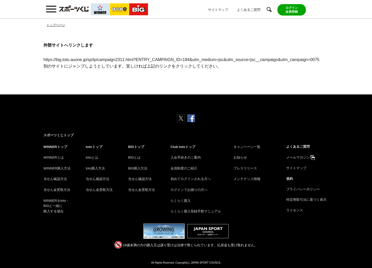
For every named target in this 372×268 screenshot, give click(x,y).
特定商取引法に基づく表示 (306, 200)
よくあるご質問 (248, 10)
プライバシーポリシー (303, 189)
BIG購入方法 (137, 168)
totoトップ (94, 147)
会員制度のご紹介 (184, 168)
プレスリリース (245, 168)
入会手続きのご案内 (186, 157)
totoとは (92, 157)
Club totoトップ (183, 147)
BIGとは (134, 157)
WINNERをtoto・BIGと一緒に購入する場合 (56, 206)
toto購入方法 (95, 168)
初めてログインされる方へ (191, 179)
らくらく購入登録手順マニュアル (196, 211)
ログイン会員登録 (291, 9)
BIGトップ (136, 147)
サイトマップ (218, 10)
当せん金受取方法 (56, 190)
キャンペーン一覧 (247, 147)
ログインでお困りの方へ (189, 190)
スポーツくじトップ (58, 135)
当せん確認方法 (55, 179)
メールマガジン (298, 157)
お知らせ (240, 157)
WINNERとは (53, 157)
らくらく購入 (181, 201)
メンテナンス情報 (247, 179)
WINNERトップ (55, 147)
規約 (289, 179)
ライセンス (294, 210)
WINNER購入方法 (57, 168)
